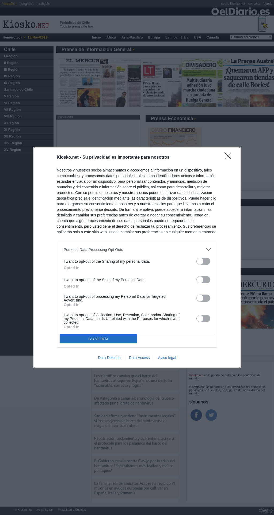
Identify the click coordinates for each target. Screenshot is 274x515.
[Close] (229, 157)
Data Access (139, 358)
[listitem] (137, 249)
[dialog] (137, 257)
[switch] (203, 261)
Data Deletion (109, 358)
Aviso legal (167, 358)
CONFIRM (98, 339)
